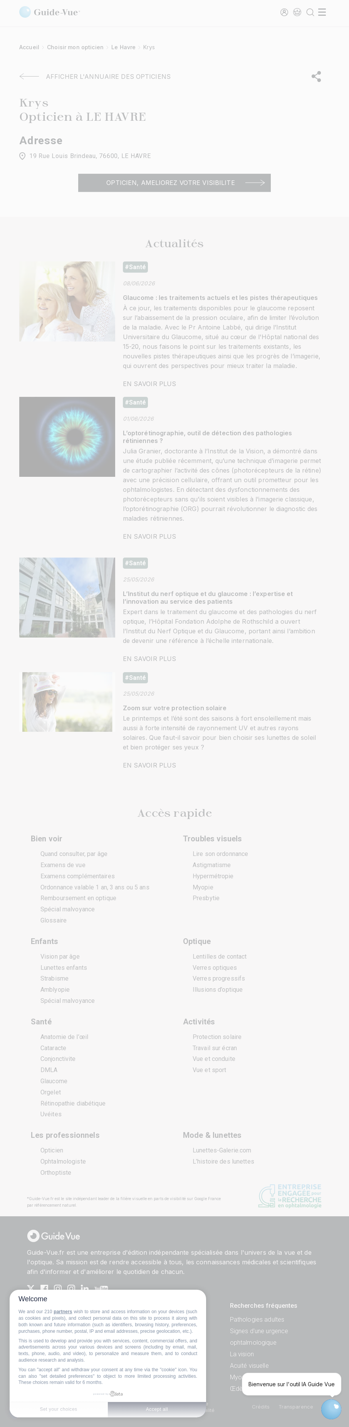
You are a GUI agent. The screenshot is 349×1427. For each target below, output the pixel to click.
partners (63, 1311)
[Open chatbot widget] (331, 1409)
